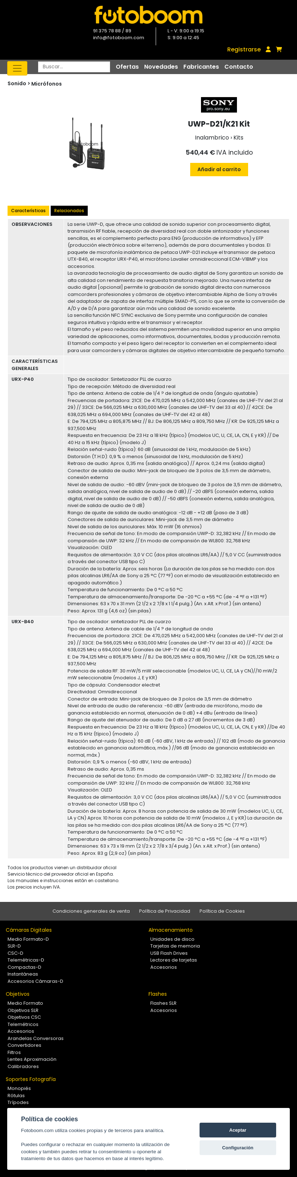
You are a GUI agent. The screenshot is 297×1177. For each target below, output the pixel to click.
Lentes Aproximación (32, 1059)
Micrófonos (46, 83)
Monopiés (19, 1088)
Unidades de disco (172, 939)
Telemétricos (23, 1024)
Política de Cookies (222, 911)
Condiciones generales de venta (91, 911)
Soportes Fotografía (31, 1079)
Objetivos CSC (24, 1017)
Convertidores (24, 1045)
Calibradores (23, 1066)
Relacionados (69, 210)
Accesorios (163, 967)
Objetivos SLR (23, 1010)
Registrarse (244, 49)
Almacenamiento (170, 930)
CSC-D (15, 953)
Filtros (14, 1052)
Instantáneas (23, 974)
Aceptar (237, 1130)
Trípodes (18, 1102)
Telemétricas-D (26, 960)
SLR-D (14, 946)
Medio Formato (25, 1003)
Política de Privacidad (164, 911)
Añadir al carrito (219, 169)
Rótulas (16, 1095)
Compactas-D (24, 967)
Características (28, 210)
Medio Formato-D (28, 939)
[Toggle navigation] (17, 68)
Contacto (238, 67)
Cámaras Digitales (29, 930)
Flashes (157, 994)
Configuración (237, 1147)
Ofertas (127, 67)
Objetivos (17, 994)
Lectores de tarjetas (173, 960)
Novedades (161, 67)
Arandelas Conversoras (36, 1038)
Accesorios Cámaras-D (35, 981)
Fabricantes (201, 67)
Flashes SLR (163, 1003)
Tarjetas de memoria (175, 946)
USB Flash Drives (169, 953)
